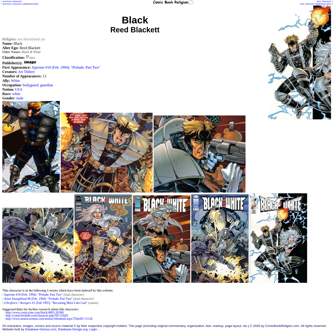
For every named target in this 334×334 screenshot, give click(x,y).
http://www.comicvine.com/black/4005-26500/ (35, 312)
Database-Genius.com (40, 329)
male (19, 98)
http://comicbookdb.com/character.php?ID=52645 (37, 315)
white (16, 94)
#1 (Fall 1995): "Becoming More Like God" (45, 303)
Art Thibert (26, 72)
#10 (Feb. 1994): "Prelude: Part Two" (66, 67)
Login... (94, 329)
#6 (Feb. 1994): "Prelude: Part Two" (38, 298)
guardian (46, 85)
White (15, 81)
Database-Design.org (72, 329)
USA (19, 89)
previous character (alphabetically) (20, 3)
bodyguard (30, 85)
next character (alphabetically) (315, 3)
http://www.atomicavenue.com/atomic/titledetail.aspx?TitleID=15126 (49, 318)
